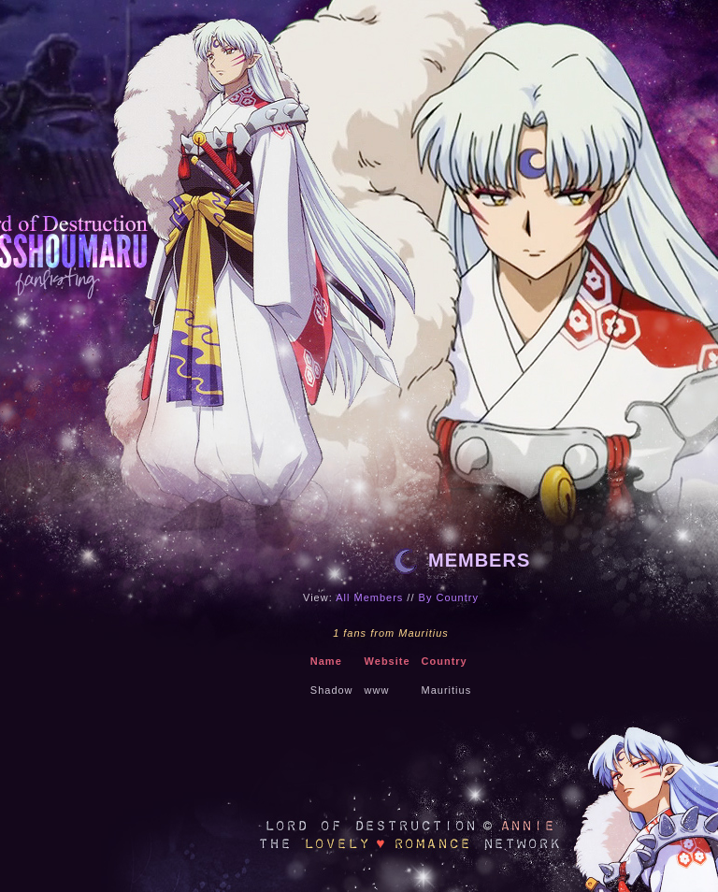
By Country (449, 597)
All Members (369, 597)
